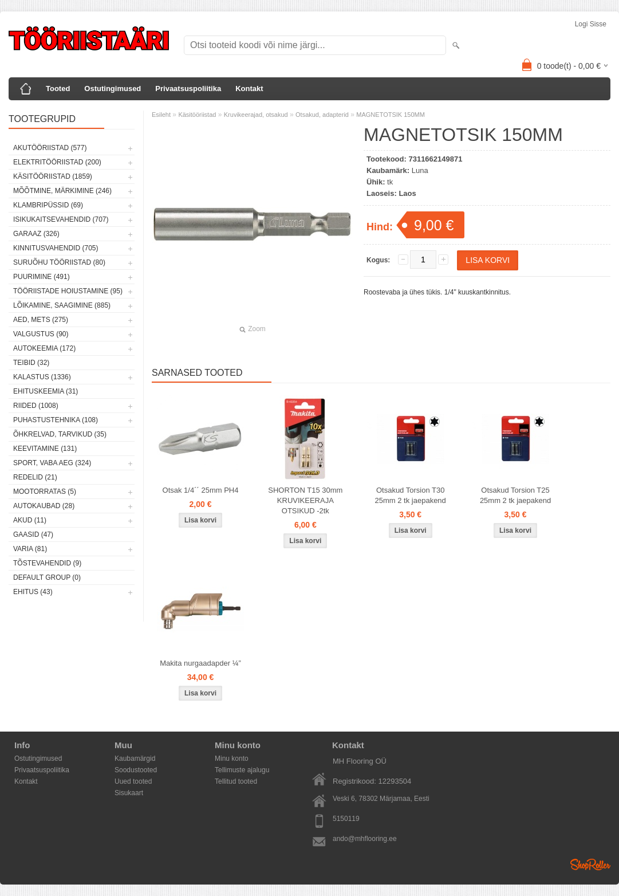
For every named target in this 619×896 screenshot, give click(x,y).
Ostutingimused (112, 88)
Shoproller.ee (590, 864)
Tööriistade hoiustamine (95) (68, 291)
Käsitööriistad (197, 114)
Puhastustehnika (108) (55, 420)
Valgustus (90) (40, 334)
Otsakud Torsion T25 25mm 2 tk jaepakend (515, 495)
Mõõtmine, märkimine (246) (62, 191)
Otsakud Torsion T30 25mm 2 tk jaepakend (410, 495)
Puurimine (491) (41, 277)
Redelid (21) (35, 477)
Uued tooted (133, 781)
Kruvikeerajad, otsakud (256, 114)
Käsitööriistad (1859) (52, 176)
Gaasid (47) (33, 534)
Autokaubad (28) (43, 506)
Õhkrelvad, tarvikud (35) (60, 434)
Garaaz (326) (36, 234)
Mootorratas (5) (44, 492)
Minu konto (232, 758)
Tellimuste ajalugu (242, 770)
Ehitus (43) (33, 592)
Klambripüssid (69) (48, 205)
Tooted (58, 88)
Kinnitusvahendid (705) (55, 248)
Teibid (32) (31, 363)
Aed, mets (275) (40, 320)
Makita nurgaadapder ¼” (200, 663)
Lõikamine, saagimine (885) (62, 305)
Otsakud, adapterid (322, 114)
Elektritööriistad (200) (57, 162)
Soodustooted (136, 770)
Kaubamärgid (135, 758)
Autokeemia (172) (44, 348)
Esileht (161, 114)
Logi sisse (590, 24)
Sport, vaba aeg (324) (52, 463)
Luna (420, 170)
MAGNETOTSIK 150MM (390, 114)
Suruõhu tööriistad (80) (59, 262)
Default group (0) (47, 577)
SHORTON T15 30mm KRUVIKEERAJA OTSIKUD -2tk (305, 500)
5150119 (346, 819)
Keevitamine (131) (45, 449)
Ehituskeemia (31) (45, 391)
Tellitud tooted (236, 781)
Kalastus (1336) (42, 377)
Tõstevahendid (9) (47, 563)
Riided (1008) (35, 406)
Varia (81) (30, 549)
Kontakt (249, 88)
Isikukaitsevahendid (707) (61, 219)
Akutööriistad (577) (49, 148)
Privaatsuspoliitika (188, 88)
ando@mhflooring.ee (365, 839)
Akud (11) (29, 520)
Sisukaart (129, 793)
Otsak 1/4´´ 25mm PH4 (201, 490)
